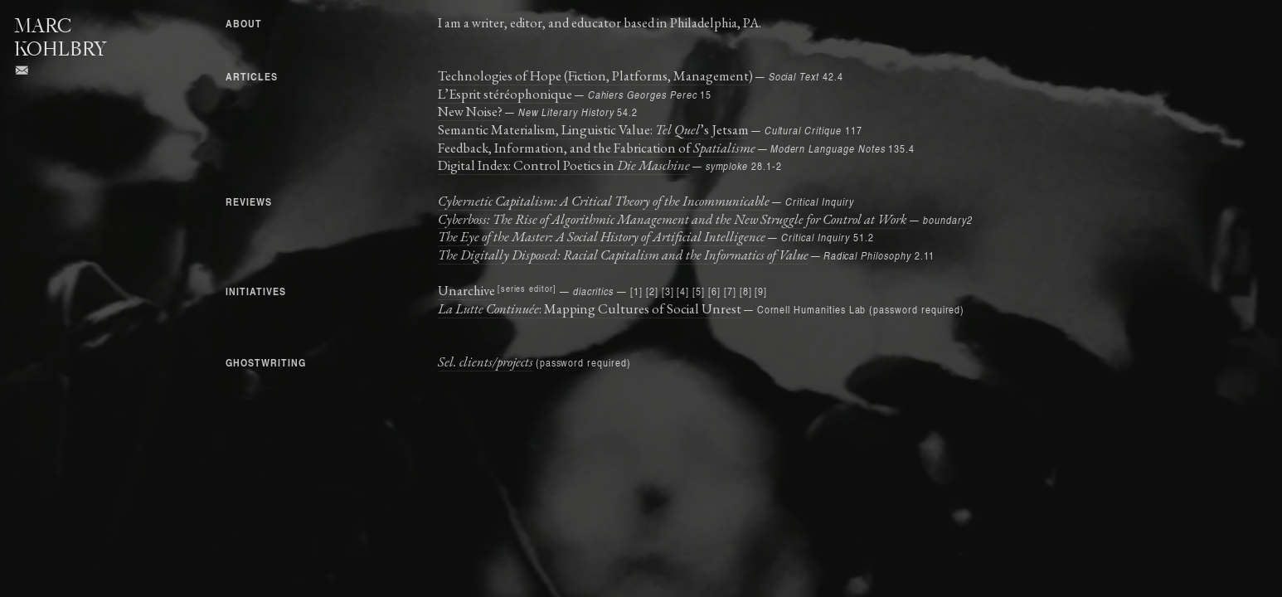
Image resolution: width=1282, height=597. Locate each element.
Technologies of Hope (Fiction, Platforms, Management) (595, 75)
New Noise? (470, 111)
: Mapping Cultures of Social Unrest (589, 308)
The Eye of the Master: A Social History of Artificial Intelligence (601, 236)
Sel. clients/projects (485, 361)
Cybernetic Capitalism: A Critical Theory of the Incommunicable (604, 201)
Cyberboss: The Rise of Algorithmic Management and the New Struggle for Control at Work (672, 219)
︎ (22, 70)
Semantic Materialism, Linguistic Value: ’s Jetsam (593, 129)
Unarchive (466, 290)
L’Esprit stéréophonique (506, 94)
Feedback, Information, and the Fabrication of (596, 147)
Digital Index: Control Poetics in (564, 165)
